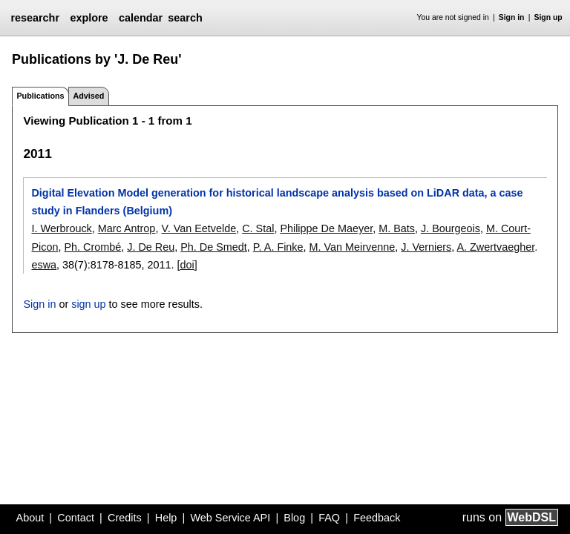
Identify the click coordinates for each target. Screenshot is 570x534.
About (30, 518)
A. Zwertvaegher (495, 247)
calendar (141, 18)
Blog (294, 518)
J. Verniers (426, 247)
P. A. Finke (278, 247)
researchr (34, 18)
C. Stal (258, 228)
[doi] (187, 265)
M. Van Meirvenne (352, 247)
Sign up (548, 17)
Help (166, 518)
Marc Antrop (127, 228)
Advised (88, 95)
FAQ (329, 518)
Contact (75, 518)
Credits (125, 518)
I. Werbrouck (61, 228)
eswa (43, 265)
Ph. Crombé (92, 247)
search (185, 18)
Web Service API (230, 518)
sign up (88, 304)
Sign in (512, 17)
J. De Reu (150, 247)
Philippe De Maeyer (326, 228)
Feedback (376, 518)
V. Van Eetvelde (198, 228)
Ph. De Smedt (213, 247)
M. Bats (397, 228)
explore (89, 18)
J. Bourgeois (450, 228)
